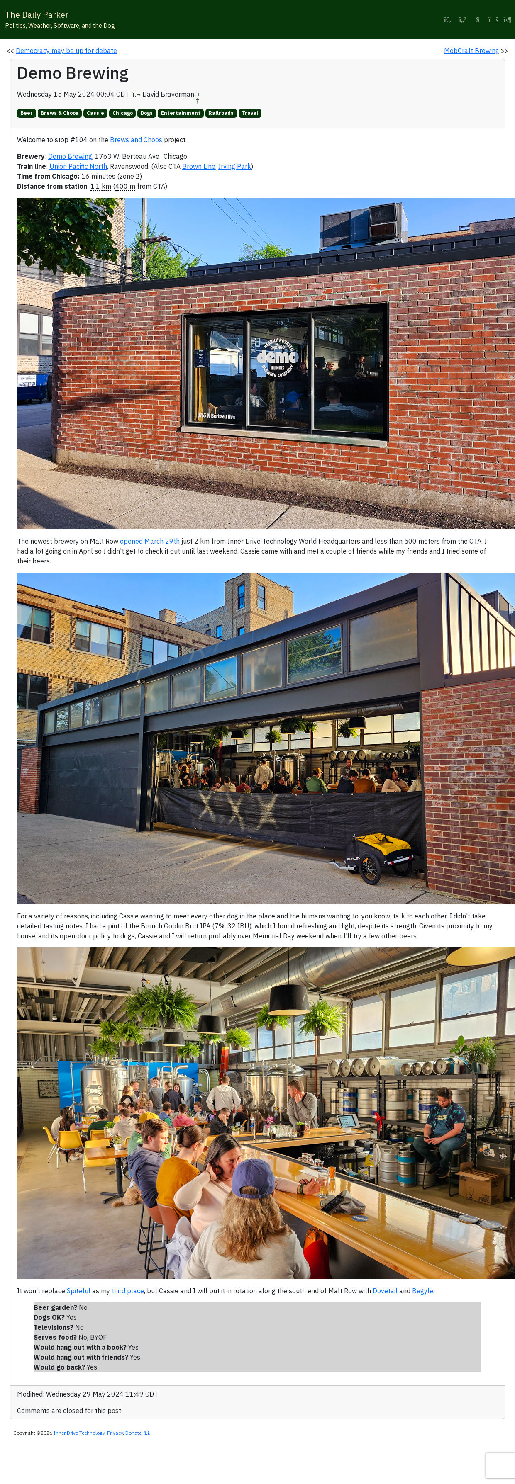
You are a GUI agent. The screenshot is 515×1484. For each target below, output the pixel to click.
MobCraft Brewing (471, 50)
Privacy (115, 1433)
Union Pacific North (78, 166)
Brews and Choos (136, 140)
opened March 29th (150, 541)
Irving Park (234, 166)
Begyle (422, 1291)
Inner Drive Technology (79, 1433)
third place (128, 1291)
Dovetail (385, 1291)
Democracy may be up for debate (66, 50)
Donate (133, 1433)
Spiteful (78, 1291)
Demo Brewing (70, 156)
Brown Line (198, 166)
